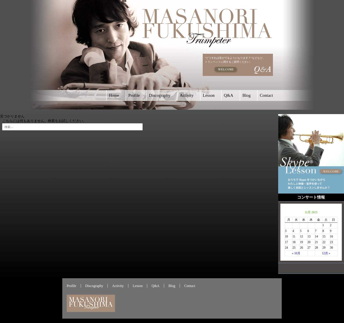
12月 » (326, 253)
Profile (134, 95)
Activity (187, 95)
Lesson (209, 95)
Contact (266, 95)
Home (114, 95)
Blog (246, 95)
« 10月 (296, 253)
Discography (159, 95)
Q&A (228, 95)
